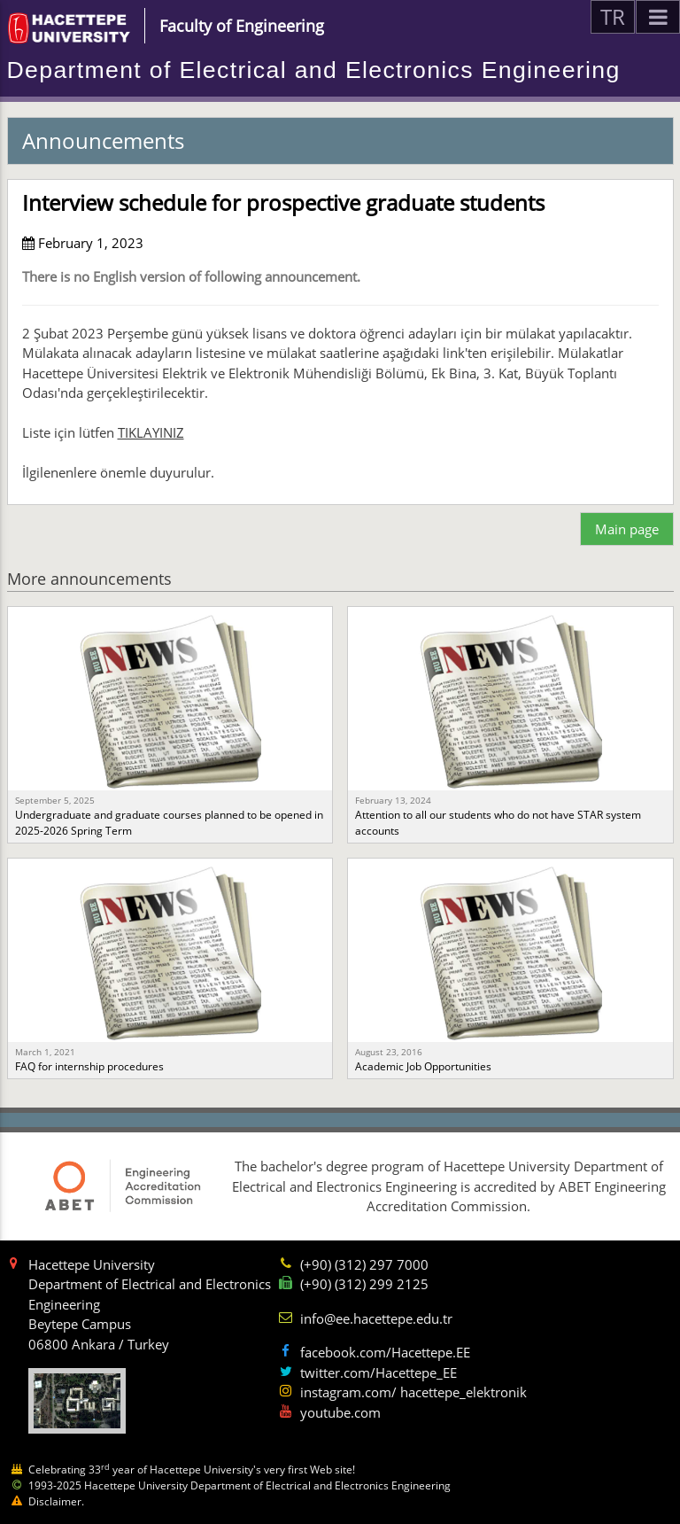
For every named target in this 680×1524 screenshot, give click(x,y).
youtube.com (340, 1412)
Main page (627, 529)
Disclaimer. (56, 1501)
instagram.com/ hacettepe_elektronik (413, 1392)
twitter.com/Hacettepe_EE (378, 1372)
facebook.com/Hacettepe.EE (385, 1352)
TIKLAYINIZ (151, 432)
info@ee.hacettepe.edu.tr (376, 1318)
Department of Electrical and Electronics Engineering (314, 70)
